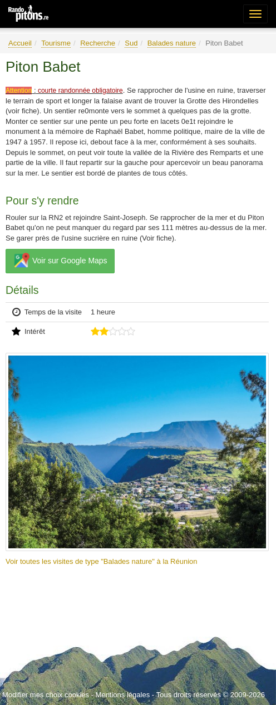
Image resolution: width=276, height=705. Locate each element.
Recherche (97, 43)
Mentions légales (123, 695)
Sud (131, 43)
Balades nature (171, 43)
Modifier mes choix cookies (45, 695)
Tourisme (56, 43)
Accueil (20, 43)
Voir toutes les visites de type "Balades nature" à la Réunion (102, 561)
